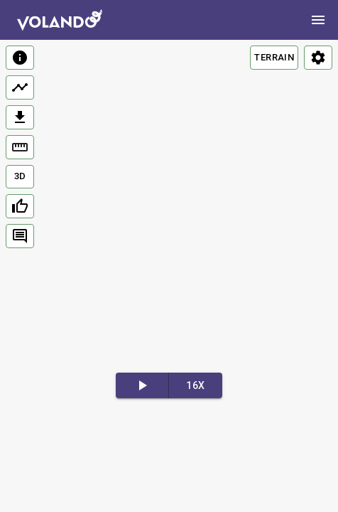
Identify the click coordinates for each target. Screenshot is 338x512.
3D (20, 176)
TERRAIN (274, 57)
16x (195, 385)
